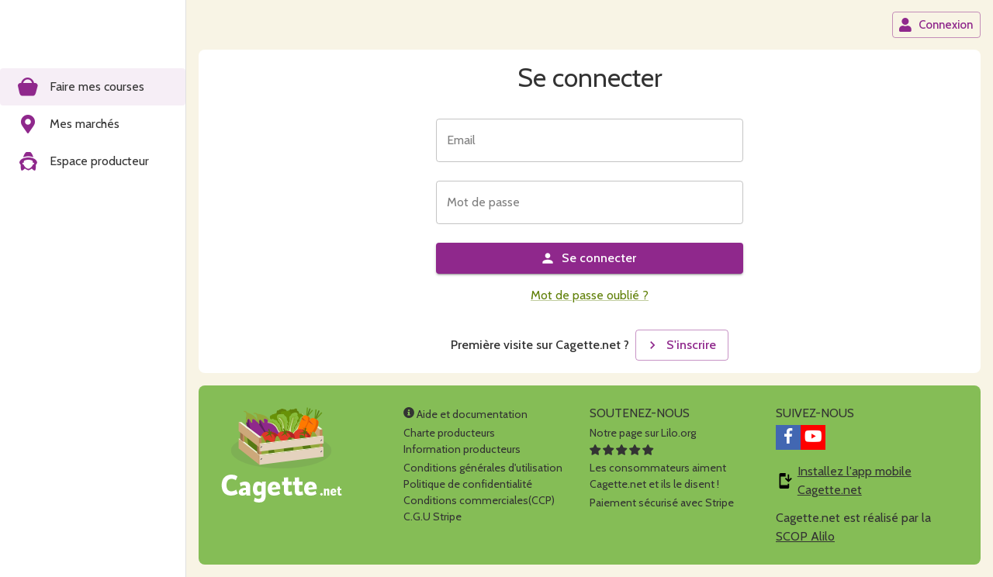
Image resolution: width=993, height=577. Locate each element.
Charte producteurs (449, 433)
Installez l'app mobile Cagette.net (855, 480)
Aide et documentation (465, 414)
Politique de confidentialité (467, 484)
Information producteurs (462, 449)
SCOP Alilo (805, 536)
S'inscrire (680, 345)
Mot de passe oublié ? (590, 295)
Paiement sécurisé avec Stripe (662, 503)
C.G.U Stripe (432, 516)
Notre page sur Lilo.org (643, 433)
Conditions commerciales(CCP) (479, 500)
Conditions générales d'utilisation (482, 468)
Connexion (935, 25)
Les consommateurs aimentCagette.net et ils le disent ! (658, 467)
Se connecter (588, 258)
